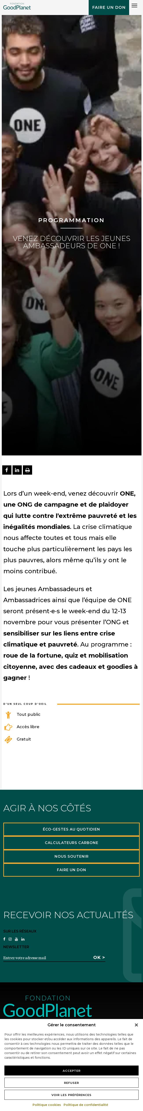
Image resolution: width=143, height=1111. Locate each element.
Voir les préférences (71, 1095)
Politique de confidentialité (86, 1105)
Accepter (72, 1070)
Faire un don (109, 7)
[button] (136, 1025)
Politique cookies (47, 1105)
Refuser (71, 1083)
